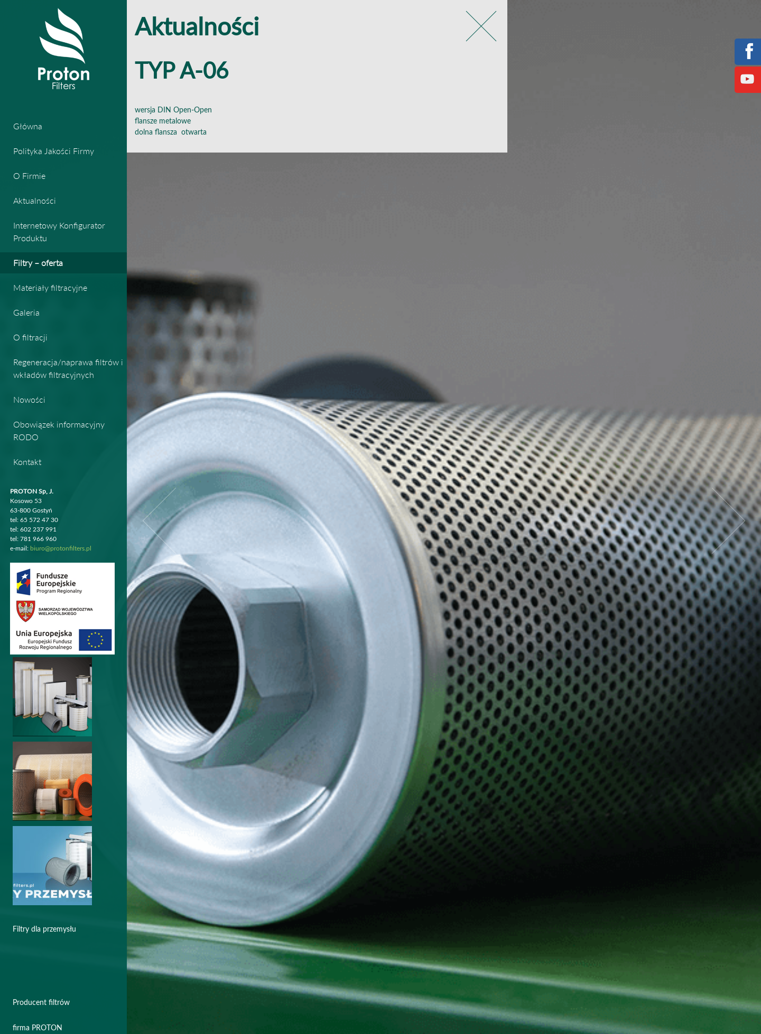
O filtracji (30, 337)
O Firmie (29, 175)
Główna (27, 126)
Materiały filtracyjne (50, 287)
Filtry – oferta (38, 263)
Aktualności (34, 200)
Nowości (29, 399)
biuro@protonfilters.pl (60, 548)
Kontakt (27, 462)
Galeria (26, 312)
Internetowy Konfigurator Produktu (59, 231)
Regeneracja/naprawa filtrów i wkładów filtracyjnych (68, 368)
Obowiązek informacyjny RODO (59, 430)
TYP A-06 (181, 72)
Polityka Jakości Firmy (53, 151)
